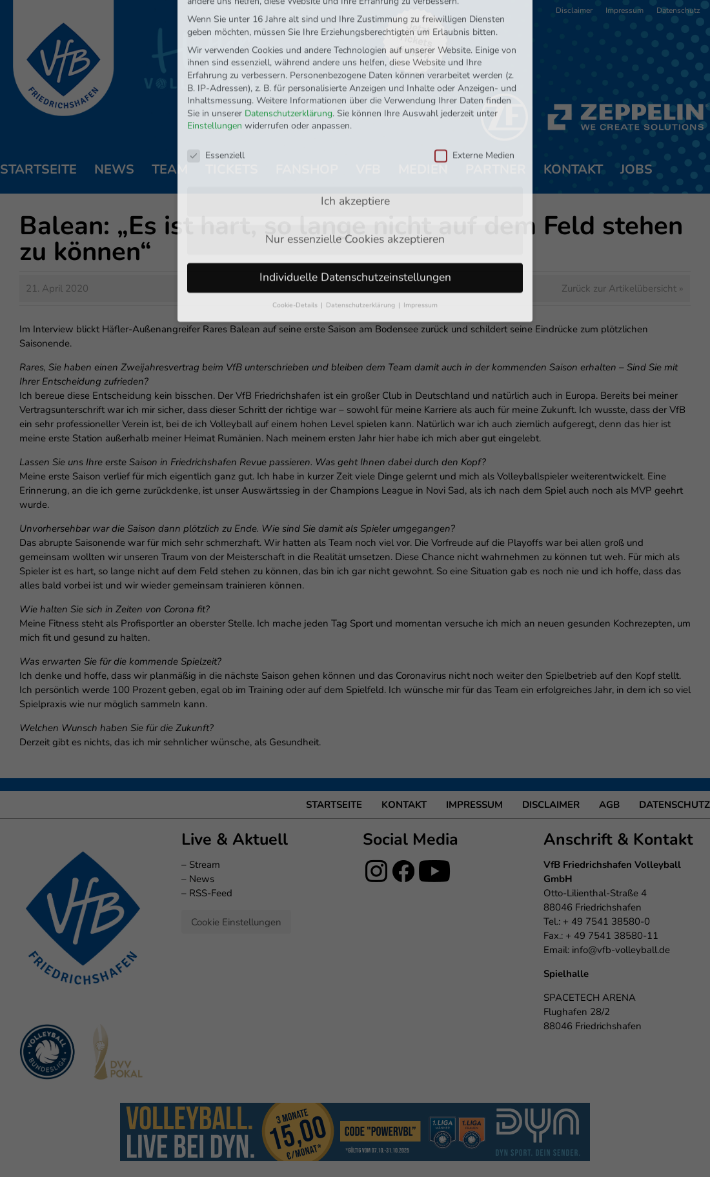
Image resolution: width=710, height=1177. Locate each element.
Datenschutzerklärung (288, 28)
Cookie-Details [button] (296, 220)
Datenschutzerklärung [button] (361, 220)
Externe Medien (474, 70)
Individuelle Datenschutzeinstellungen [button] (355, 191)
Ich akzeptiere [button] (355, 115)
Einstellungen (214, 41)
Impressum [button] (420, 220)
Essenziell (216, 70)
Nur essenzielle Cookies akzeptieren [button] (355, 153)
